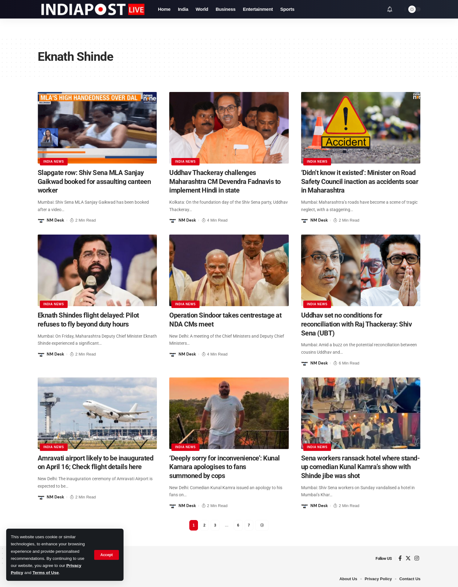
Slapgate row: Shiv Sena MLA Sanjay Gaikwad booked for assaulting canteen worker (94, 181)
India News (54, 161)
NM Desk (55, 220)
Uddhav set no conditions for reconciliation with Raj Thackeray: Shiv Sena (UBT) (356, 324)
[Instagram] (417, 558)
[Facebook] (400, 558)
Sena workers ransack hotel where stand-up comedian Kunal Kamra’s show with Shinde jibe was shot (360, 467)
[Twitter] (408, 558)
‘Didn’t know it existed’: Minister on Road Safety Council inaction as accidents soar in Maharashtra (359, 181)
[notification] (390, 9)
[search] (399, 9)
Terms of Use (45, 572)
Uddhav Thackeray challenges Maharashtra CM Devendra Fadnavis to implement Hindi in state (225, 181)
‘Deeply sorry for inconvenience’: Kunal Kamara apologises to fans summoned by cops (224, 467)
